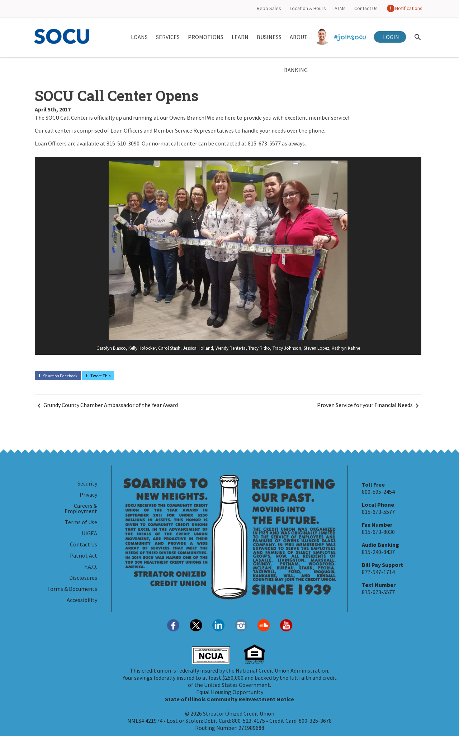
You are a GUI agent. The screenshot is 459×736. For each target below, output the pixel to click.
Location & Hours (308, 8)
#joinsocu (341, 37)
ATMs (340, 8)
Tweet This (98, 376)
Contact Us (366, 8)
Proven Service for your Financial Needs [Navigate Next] (369, 405)
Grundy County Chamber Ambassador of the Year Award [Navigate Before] (106, 405)
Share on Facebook (57, 376)
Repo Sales (269, 8)
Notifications (404, 8)
